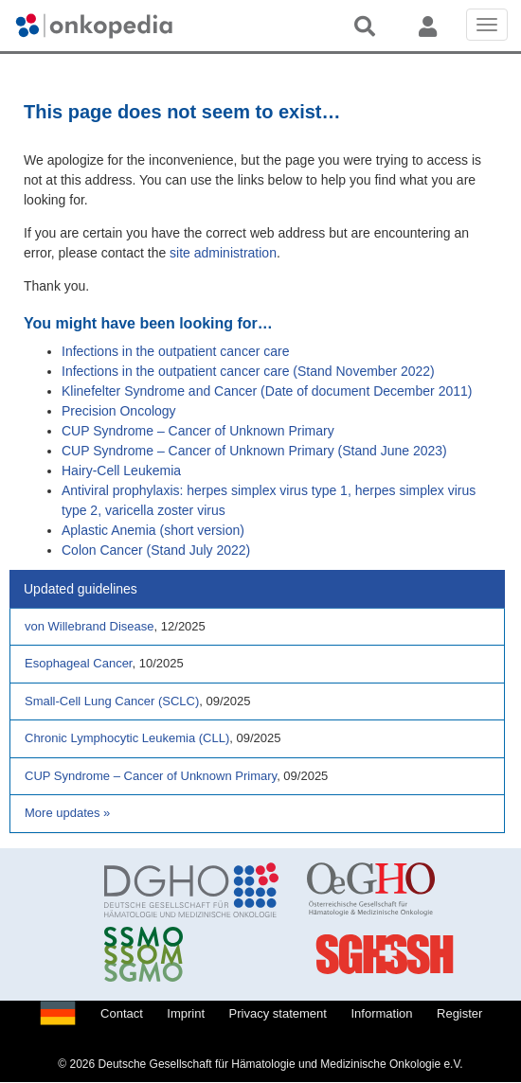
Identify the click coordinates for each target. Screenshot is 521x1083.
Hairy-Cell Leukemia (121, 470)
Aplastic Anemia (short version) (153, 530)
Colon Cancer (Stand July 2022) (156, 550)
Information (381, 1013)
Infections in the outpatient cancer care (175, 351)
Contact (121, 1013)
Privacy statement (278, 1013)
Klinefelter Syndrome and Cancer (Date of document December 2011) (267, 391)
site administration (223, 252)
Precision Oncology (119, 410)
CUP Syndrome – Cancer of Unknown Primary (198, 430)
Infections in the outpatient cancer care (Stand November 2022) (248, 371)
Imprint (186, 1013)
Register (459, 1013)
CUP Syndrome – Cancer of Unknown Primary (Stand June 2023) (254, 450)
